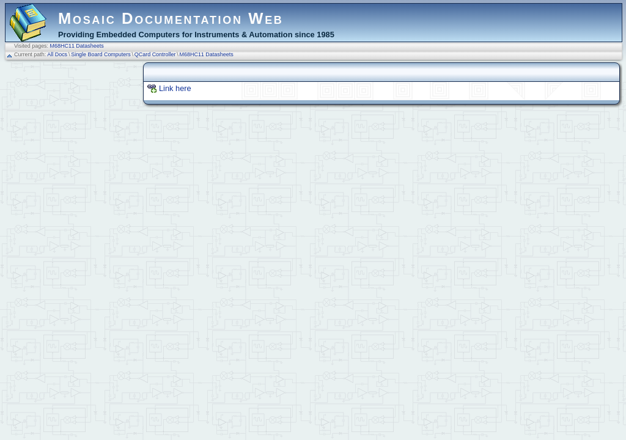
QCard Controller (155, 54)
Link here (175, 88)
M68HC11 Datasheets (77, 46)
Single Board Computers (101, 54)
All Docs (57, 54)
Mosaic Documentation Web (171, 18)
